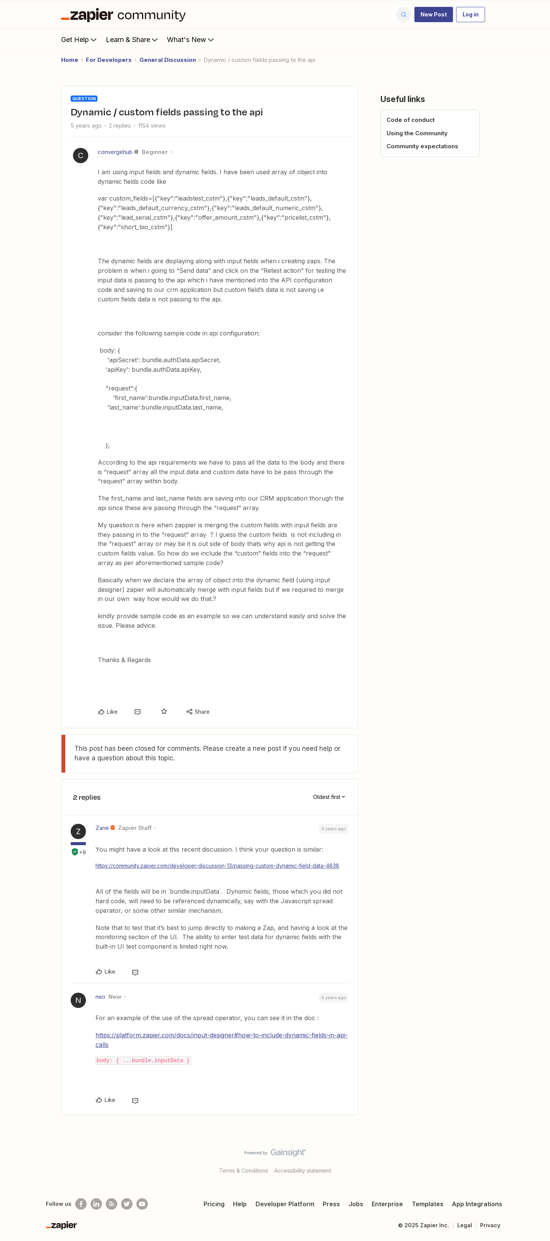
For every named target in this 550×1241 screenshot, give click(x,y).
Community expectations (422, 146)
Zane (102, 827)
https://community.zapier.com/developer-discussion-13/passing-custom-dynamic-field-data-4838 (217, 865)
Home (69, 59)
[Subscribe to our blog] (111, 1204)
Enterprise (387, 1204)
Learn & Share (132, 39)
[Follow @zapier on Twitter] (127, 1204)
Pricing (214, 1204)
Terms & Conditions (243, 1170)
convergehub (115, 152)
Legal (464, 1225)
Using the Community (417, 133)
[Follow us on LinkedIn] (96, 1204)
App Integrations (477, 1204)
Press (331, 1204)
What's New (191, 39)
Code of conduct (411, 119)
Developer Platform (285, 1204)
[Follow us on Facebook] (81, 1204)
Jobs (356, 1204)
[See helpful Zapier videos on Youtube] (142, 1204)
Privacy (490, 1225)
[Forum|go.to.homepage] (125, 14)
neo (100, 996)
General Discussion (167, 59)
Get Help (79, 39)
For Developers (109, 59)
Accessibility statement (302, 1170)
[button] (433, 14)
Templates (427, 1204)
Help (240, 1204)
